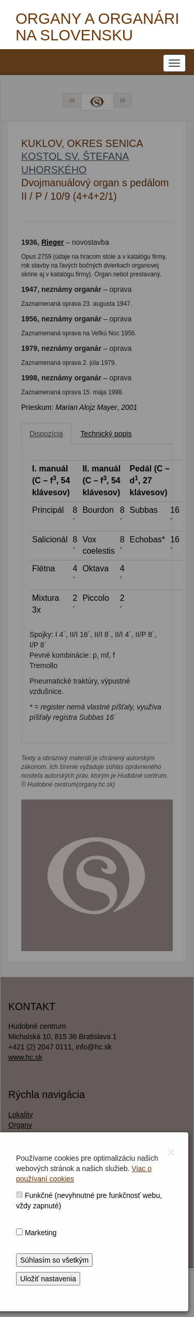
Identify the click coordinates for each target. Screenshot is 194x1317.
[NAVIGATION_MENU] (174, 63)
